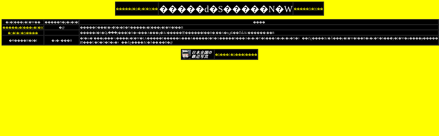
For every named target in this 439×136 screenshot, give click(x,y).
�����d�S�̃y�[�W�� (137, 8)
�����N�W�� (308, 8)
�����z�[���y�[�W (23, 27)
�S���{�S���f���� (236, 54)
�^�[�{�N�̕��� (23, 33)
